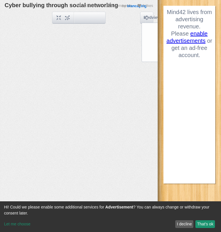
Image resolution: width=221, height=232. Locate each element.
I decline (184, 224)
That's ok (205, 224)
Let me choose (17, 224)
